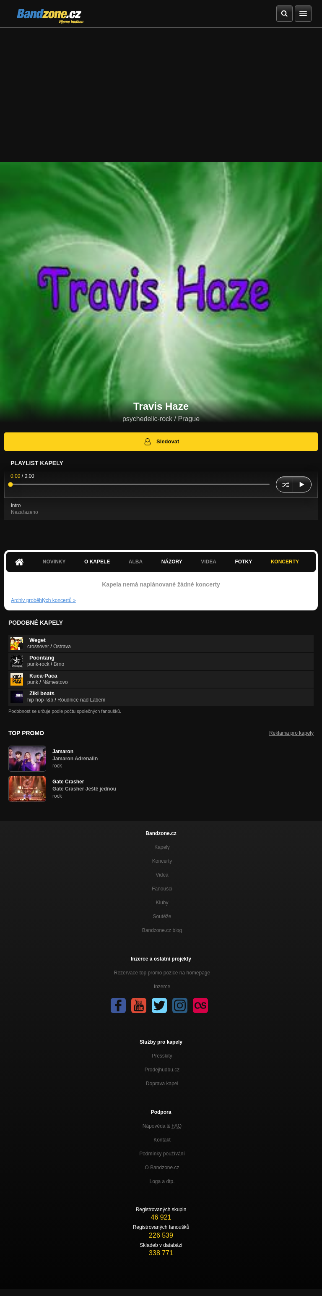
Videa (208, 562)
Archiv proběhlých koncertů (43, 600)
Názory (171, 562)
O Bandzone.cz (162, 1167)
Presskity (162, 1056)
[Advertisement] (161, 90)
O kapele (97, 562)
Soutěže (162, 916)
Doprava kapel (162, 1084)
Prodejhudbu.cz (162, 1070)
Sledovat (161, 441)
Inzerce (162, 987)
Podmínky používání (162, 1154)
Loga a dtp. (161, 1181)
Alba (136, 562)
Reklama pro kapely (291, 733)
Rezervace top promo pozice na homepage (162, 973)
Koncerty (285, 562)
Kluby (162, 903)
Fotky (243, 562)
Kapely (162, 847)
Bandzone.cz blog (162, 930)
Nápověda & (162, 1126)
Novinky (54, 562)
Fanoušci (162, 889)
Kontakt (162, 1140)
